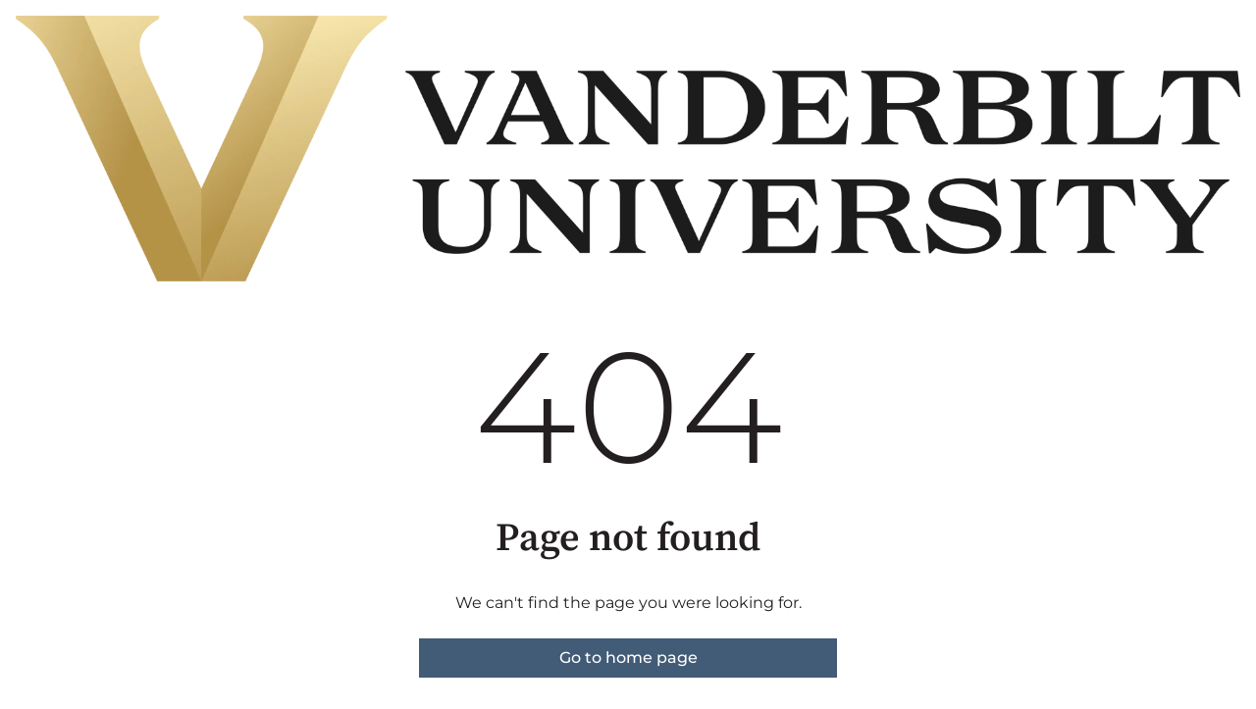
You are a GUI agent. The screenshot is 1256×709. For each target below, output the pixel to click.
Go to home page (628, 657)
